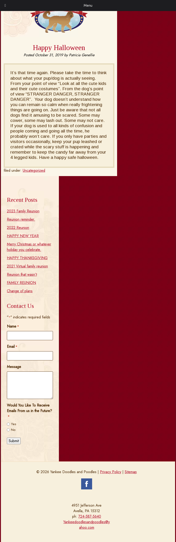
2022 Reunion (18, 227)
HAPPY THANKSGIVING (27, 258)
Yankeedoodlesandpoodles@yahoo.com (86, 524)
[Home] (59, 31)
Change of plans (20, 291)
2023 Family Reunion (23, 211)
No (13, 429)
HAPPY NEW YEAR (23, 236)
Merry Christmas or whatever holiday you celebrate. (29, 247)
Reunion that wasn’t (22, 274)
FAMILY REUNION (21, 282)
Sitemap (131, 472)
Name (13, 326)
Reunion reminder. (21, 219)
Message (14, 366)
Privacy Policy (110, 472)
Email (12, 346)
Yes (13, 424)
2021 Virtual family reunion (27, 266)
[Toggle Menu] (5, 5)
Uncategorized (34, 170)
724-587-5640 (89, 516)
